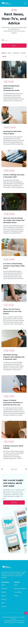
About (15, 585)
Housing (3, 599)
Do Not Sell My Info (18, 620)
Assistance (16, 53)
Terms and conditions (20, 588)
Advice (9, 53)
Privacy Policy (18, 592)
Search (14, 45)
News (2, 603)
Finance (3, 596)
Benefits (23, 53)
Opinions (3, 606)
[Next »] (25, 469)
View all (3, 53)
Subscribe (14, 502)
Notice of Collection (10, 622)
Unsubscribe (20, 622)
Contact (16, 596)
